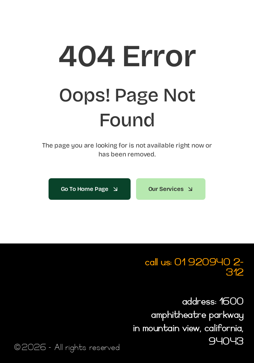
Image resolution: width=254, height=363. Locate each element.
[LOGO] (31, 18)
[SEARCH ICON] (239, 22)
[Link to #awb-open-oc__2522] (14, 10)
